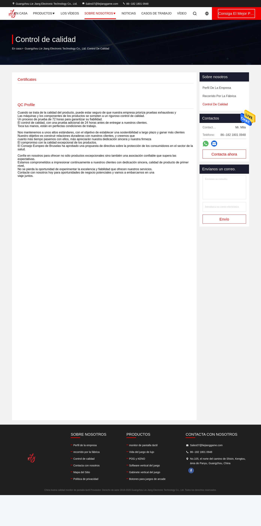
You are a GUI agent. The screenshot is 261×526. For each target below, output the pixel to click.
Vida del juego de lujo (141, 451)
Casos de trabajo (156, 13)
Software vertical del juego (144, 465)
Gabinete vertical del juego (144, 472)
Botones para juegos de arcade (147, 478)
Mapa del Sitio (81, 472)
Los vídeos (70, 13)
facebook (191, 470)
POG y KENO (137, 458)
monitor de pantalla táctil (143, 445)
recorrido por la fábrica (86, 451)
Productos (44, 13)
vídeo (181, 13)
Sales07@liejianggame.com (100, 3)
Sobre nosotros (100, 13)
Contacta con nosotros (86, 465)
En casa (20, 13)
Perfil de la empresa (85, 445)
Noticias (129, 13)
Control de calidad (83, 458)
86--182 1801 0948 (135, 3)
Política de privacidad (85, 478)
